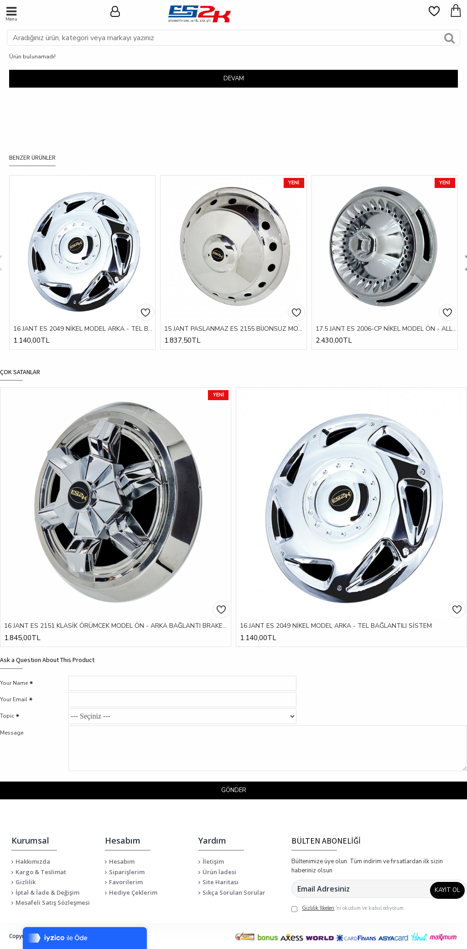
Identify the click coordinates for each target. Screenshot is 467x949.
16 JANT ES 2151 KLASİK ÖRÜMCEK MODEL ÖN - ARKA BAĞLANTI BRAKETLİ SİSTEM (117, 612)
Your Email (13, 690)
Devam (233, 78)
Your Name (14, 669)
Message (11, 730)
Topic (7, 711)
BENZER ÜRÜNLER (32, 144)
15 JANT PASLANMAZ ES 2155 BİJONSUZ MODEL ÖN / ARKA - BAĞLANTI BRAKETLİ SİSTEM (235, 315)
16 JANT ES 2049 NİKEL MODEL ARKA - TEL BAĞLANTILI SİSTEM (84, 315)
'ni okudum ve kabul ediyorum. (348, 908)
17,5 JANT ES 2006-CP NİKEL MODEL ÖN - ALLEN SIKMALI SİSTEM (386, 315)
